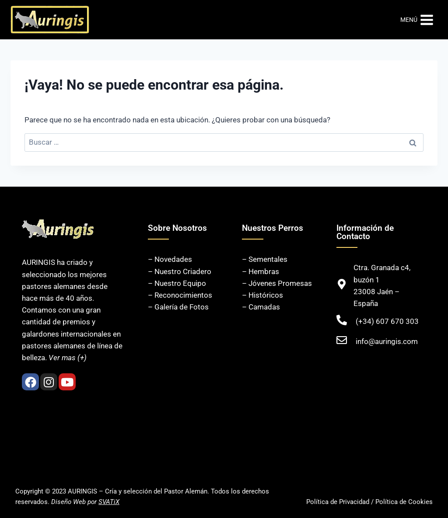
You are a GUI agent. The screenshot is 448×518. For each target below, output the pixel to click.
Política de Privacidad (337, 502)
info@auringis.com (387, 341)
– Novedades (170, 259)
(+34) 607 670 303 (387, 321)
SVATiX (108, 502)
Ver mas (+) (68, 357)
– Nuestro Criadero (179, 271)
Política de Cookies (404, 502)
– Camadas (261, 306)
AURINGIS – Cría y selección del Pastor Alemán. (138, 491)
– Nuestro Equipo (177, 283)
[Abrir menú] (417, 19)
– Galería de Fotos (178, 306)
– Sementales (264, 259)
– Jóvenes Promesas (277, 283)
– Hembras (260, 271)
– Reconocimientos (180, 295)
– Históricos (262, 295)
